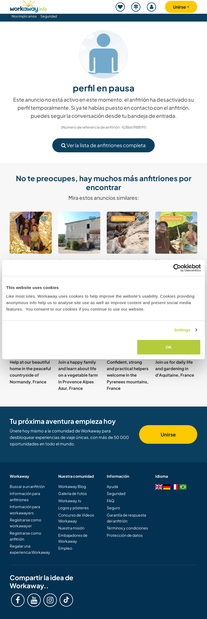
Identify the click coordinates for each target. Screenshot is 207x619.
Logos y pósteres (73, 507)
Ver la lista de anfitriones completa (103, 145)
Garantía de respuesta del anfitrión (126, 518)
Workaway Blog (72, 486)
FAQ (110, 500)
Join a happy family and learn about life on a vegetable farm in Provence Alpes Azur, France (78, 375)
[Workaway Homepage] (28, 5)
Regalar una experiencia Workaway (30, 549)
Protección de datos (125, 535)
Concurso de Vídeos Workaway (76, 518)
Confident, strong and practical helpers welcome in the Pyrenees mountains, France (128, 375)
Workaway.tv (69, 500)
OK (169, 347)
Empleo (65, 548)
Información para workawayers (25, 509)
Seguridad (48, 16)
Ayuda (112, 486)
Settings (182, 330)
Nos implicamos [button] (24, 16)
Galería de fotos (72, 493)
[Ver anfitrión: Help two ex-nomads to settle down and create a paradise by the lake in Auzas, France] (79, 233)
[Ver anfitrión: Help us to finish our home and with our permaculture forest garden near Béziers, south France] (128, 233)
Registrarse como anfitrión (25, 536)
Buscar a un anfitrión (27, 486)
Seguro (113, 507)
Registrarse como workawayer (25, 522)
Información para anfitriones (25, 496)
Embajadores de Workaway (73, 538)
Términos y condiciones (127, 527)
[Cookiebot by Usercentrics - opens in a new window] (177, 268)
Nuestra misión (71, 527)
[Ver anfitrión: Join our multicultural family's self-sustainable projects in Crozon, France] (176, 233)
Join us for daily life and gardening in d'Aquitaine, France (174, 368)
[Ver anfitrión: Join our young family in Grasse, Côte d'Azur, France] (31, 233)
